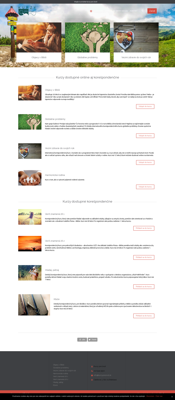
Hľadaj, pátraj (60, 273)
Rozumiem (150, 396)
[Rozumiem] (172, 396)
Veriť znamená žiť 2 (63, 244)
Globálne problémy (64, 119)
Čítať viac (159, 396)
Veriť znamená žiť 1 (63, 217)
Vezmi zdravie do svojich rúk (68, 148)
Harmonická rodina (63, 177)
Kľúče (57, 302)
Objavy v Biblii (61, 90)
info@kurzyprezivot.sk (101, 378)
